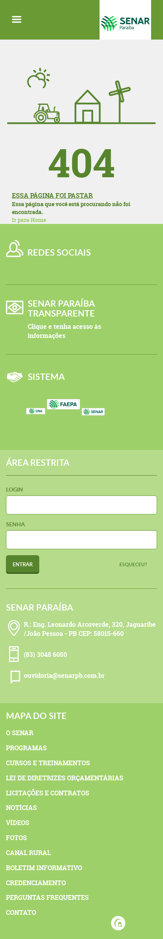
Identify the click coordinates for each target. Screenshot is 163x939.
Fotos (16, 837)
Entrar (23, 564)
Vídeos (17, 822)
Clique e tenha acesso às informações (64, 331)
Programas (26, 748)
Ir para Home (29, 220)
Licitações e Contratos (47, 793)
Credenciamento (36, 882)
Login (14, 489)
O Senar (19, 732)
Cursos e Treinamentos (48, 763)
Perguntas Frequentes (47, 897)
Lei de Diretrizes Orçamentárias (64, 778)
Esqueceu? (133, 564)
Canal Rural (28, 852)
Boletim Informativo (44, 867)
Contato (21, 912)
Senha (15, 524)
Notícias (21, 807)
